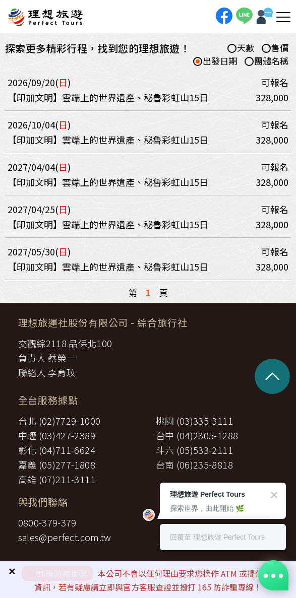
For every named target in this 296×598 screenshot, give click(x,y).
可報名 (274, 82)
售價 (275, 48)
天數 (240, 48)
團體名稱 (266, 61)
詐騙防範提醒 (62, 573)
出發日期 (215, 61)
